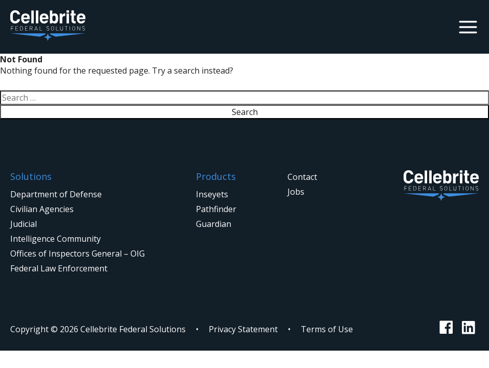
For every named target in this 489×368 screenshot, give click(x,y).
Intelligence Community (55, 238)
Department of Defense (56, 194)
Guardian (213, 223)
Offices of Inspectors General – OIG (77, 253)
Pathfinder (216, 209)
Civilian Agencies (42, 209)
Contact (302, 176)
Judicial (23, 223)
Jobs (295, 191)
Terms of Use (327, 329)
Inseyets (212, 194)
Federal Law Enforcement (58, 268)
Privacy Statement (243, 329)
